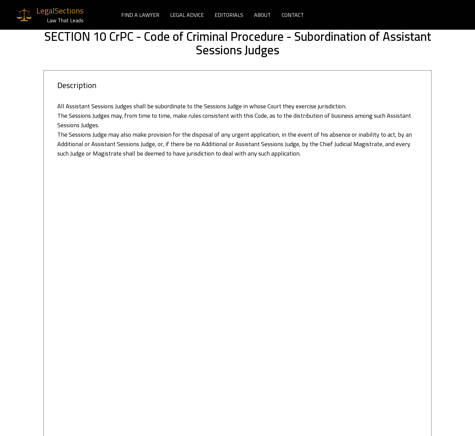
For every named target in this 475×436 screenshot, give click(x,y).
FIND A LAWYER (140, 15)
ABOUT (262, 15)
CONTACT (293, 15)
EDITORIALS (229, 15)
